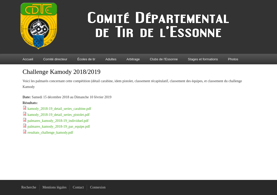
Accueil (28, 59)
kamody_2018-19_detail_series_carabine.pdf (59, 109)
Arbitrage (133, 59)
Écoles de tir (86, 59)
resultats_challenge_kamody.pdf (50, 132)
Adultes (110, 59)
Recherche (28, 187)
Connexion (97, 187)
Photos (233, 59)
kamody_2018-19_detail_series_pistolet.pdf (58, 115)
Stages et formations (203, 59)
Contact (78, 187)
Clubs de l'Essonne (164, 59)
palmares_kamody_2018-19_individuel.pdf (57, 121)
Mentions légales (55, 187)
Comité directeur (55, 59)
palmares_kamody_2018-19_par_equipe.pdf (58, 126)
